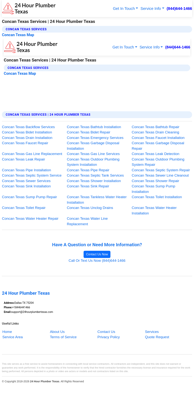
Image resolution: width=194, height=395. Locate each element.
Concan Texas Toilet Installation (157, 197)
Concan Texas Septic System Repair (161, 170)
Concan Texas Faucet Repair (25, 143)
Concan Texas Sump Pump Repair (29, 197)
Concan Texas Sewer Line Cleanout (160, 175)
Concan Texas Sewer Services (26, 181)
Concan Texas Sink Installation (26, 186)
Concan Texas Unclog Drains (90, 208)
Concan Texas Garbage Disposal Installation (93, 145)
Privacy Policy (108, 337)
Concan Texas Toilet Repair (24, 208)
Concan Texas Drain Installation (27, 138)
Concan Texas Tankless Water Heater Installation (96, 199)
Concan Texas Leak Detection (155, 154)
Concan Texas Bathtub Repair (155, 127)
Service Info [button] (150, 8)
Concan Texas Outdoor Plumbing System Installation (93, 162)
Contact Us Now (97, 254)
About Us (57, 332)
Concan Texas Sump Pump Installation (153, 189)
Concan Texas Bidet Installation (27, 132)
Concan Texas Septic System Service (31, 175)
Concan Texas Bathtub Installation (94, 127)
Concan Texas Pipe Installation (26, 170)
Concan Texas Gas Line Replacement (32, 154)
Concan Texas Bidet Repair (88, 132)
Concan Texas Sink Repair (88, 186)
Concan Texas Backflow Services (28, 127)
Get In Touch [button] (124, 8)
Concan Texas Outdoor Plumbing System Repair (158, 162)
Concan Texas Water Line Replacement (87, 221)
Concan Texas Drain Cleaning (155, 132)
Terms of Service (63, 337)
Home (7, 332)
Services (152, 332)
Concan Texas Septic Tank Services (95, 175)
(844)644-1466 (179, 8)
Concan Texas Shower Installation (94, 181)
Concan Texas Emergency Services (95, 138)
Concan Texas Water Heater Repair (30, 218)
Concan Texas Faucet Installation (158, 138)
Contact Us (106, 332)
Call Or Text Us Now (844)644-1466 (97, 261)
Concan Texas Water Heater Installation (154, 210)
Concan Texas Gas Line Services (93, 154)
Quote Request (157, 337)
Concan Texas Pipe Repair (88, 170)
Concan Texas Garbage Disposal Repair (158, 145)
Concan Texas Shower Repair (155, 181)
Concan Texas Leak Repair (23, 159)
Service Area (12, 337)
